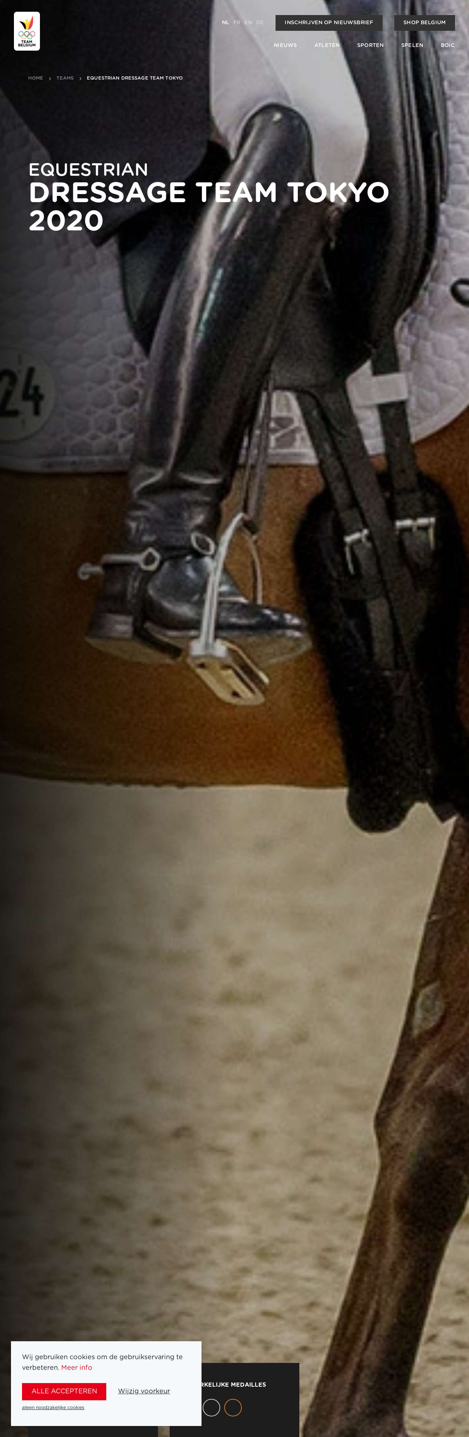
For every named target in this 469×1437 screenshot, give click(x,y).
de (260, 22)
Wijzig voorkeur (144, 1391)
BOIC (448, 45)
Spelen (412, 45)
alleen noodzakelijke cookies (53, 1407)
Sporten (370, 45)
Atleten (327, 45)
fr (236, 22)
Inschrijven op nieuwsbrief (329, 22)
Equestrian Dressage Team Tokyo (135, 78)
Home (36, 78)
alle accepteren (64, 1391)
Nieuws (285, 45)
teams (65, 78)
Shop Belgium (424, 22)
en (248, 22)
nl (225, 22)
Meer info (76, 1368)
